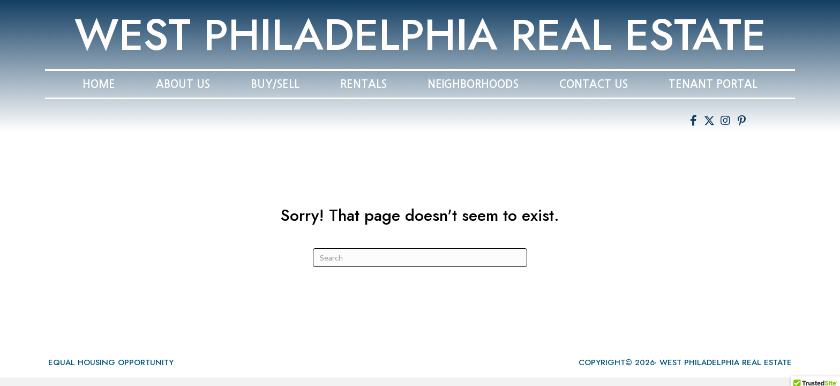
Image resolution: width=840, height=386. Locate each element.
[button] (693, 120)
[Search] (420, 257)
